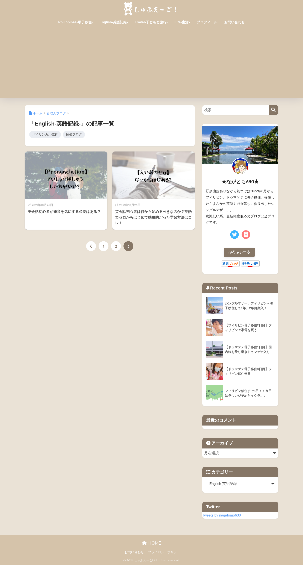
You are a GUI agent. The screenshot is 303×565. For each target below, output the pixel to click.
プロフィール (207, 22)
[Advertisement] (151, 66)
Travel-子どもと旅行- (151, 22)
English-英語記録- (113, 22)
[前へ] (91, 246)
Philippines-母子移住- (75, 22)
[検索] (273, 110)
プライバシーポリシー (164, 552)
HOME (151, 543)
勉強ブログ (74, 134)
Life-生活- (182, 22)
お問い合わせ (234, 22)
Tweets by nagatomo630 (222, 515)
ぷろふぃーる (239, 252)
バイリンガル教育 (45, 134)
